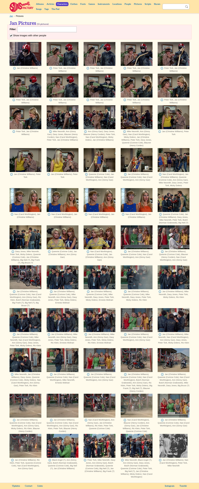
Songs (38, 9)
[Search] (173, 7)
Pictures (138, 4)
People (128, 4)
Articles (50, 4)
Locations (117, 4)
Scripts (148, 4)
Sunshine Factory (22, 6)
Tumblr (183, 486)
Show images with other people (28, 35)
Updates (16, 486)
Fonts (83, 4)
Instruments (104, 4)
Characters (62, 4)
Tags (46, 9)
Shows (157, 4)
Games (92, 4)
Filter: (13, 29)
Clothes (73, 4)
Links (40, 486)
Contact (28, 486)
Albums (40, 4)
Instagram (169, 486)
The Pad (55, 9)
